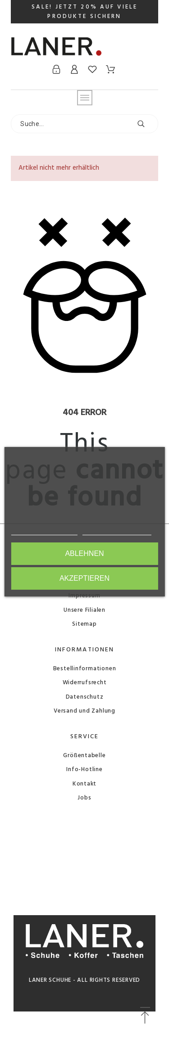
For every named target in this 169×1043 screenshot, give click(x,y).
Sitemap (84, 624)
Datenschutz (85, 697)
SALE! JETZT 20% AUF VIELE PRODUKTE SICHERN (84, 11)
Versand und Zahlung (84, 711)
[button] (145, 1016)
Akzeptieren (84, 578)
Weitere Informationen (44, 531)
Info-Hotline (84, 769)
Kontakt (84, 784)
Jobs (84, 798)
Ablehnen (84, 553)
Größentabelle (84, 755)
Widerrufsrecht (85, 682)
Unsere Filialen (84, 610)
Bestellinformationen (84, 668)
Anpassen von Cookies (116, 531)
